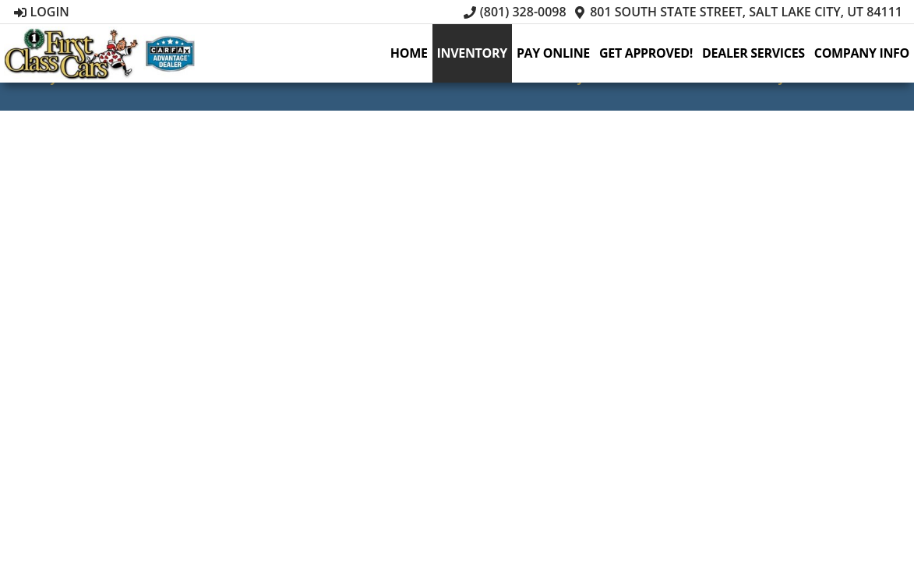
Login (41, 11)
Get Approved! (646, 53)
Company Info (861, 53)
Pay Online (553, 53)
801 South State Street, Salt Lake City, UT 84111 (737, 11)
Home (409, 53)
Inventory (472, 53)
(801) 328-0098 (515, 11)
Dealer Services (753, 53)
